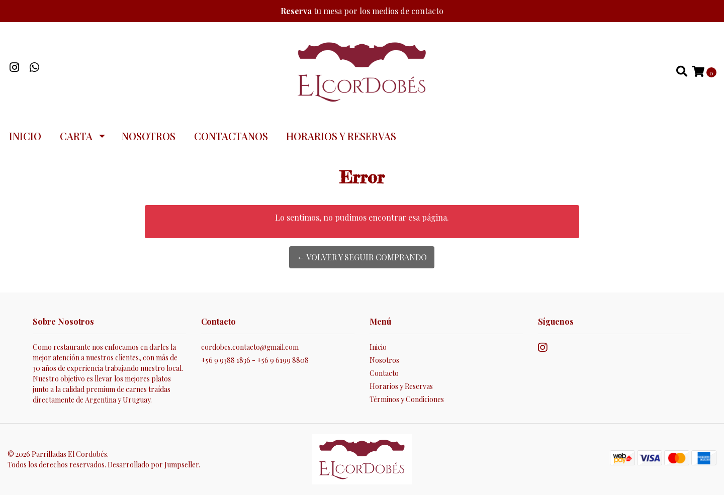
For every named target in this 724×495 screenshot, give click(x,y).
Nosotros (148, 136)
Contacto (384, 373)
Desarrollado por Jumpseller (153, 464)
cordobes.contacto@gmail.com (250, 347)
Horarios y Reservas (341, 136)
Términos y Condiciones (407, 399)
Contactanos (231, 136)
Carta (76, 136)
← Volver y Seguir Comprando (362, 257)
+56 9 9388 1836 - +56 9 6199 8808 (255, 360)
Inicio (25, 136)
